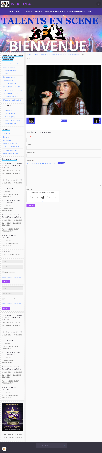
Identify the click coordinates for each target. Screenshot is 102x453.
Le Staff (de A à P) (9, 113)
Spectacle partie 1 (74, 54)
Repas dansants (8, 140)
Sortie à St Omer (8, 188)
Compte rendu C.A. (9, 77)
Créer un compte (6, 277)
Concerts (6, 137)
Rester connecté (8, 272)
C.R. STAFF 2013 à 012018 (11, 93)
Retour (63, 120)
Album (18, 11)
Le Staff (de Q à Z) (9, 117)
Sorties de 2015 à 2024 (10, 143)
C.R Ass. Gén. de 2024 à (10, 97)
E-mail (28, 145)
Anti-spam (29, 189)
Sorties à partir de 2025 (10, 153)
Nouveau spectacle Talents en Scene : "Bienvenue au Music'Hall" (12, 165)
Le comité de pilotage (9, 123)
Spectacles (6, 134)
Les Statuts (6, 74)
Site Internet (30, 152)
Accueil (11, 11)
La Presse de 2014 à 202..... (11, 150)
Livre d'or (90, 11)
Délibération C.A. (8, 80)
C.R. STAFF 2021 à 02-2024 (11, 87)
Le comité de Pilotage (10, 70)
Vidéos (28, 11)
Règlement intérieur (9, 67)
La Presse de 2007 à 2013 (11, 147)
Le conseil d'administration (11, 64)
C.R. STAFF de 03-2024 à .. (11, 83)
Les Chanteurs (7, 110)
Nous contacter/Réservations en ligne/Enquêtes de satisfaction (65, 11)
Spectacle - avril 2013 (59, 54)
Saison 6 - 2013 (45, 54)
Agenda (37, 11)
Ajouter (31, 205)
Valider (5, 281)
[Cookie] (4, 449)
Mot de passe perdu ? (16, 277)
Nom (28, 137)
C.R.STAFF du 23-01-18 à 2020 (12, 90)
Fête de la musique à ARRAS (12, 180)
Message (29, 160)
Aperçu (62, 163)
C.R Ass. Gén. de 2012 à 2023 (12, 100)
